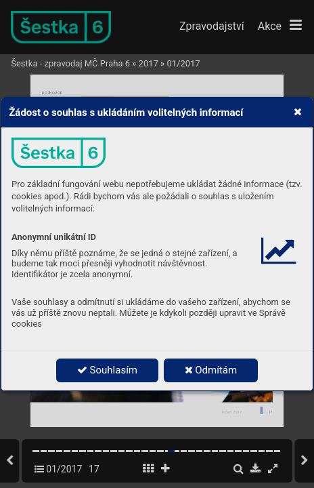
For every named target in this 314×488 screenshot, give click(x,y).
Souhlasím (107, 370)
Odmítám (211, 370)
